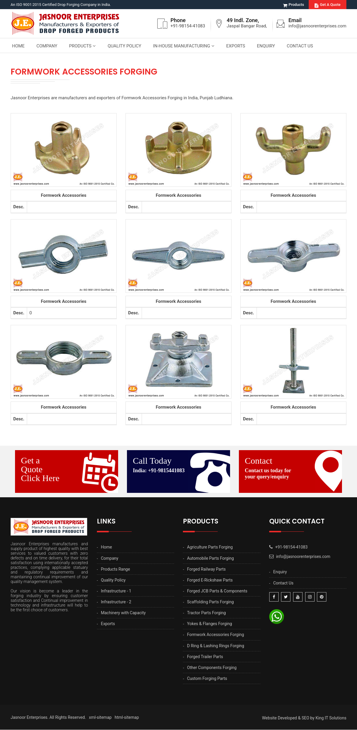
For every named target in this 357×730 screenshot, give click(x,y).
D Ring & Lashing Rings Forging (215, 645)
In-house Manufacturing (181, 46)
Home (18, 46)
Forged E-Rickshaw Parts (210, 580)
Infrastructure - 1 (116, 591)
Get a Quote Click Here (40, 469)
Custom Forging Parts (207, 678)
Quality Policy (124, 46)
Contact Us (300, 46)
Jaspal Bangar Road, (247, 26)
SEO (305, 718)
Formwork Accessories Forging (215, 634)
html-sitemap (127, 717)
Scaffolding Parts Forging (210, 601)
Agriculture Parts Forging (210, 547)
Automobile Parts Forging (210, 558)
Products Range (115, 569)
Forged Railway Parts (206, 569)
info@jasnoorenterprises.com (317, 26)
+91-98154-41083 (187, 26)
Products (293, 4)
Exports (235, 46)
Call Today (181, 465)
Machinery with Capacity (123, 613)
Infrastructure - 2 (116, 601)
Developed (287, 718)
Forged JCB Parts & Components (217, 591)
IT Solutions (335, 718)
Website (269, 718)
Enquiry (266, 46)
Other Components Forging (212, 667)
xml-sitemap (100, 717)
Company (47, 46)
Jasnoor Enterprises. (30, 717)
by (312, 718)
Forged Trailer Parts (205, 656)
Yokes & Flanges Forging (209, 624)
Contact (293, 468)
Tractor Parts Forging (206, 613)
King (319, 718)
